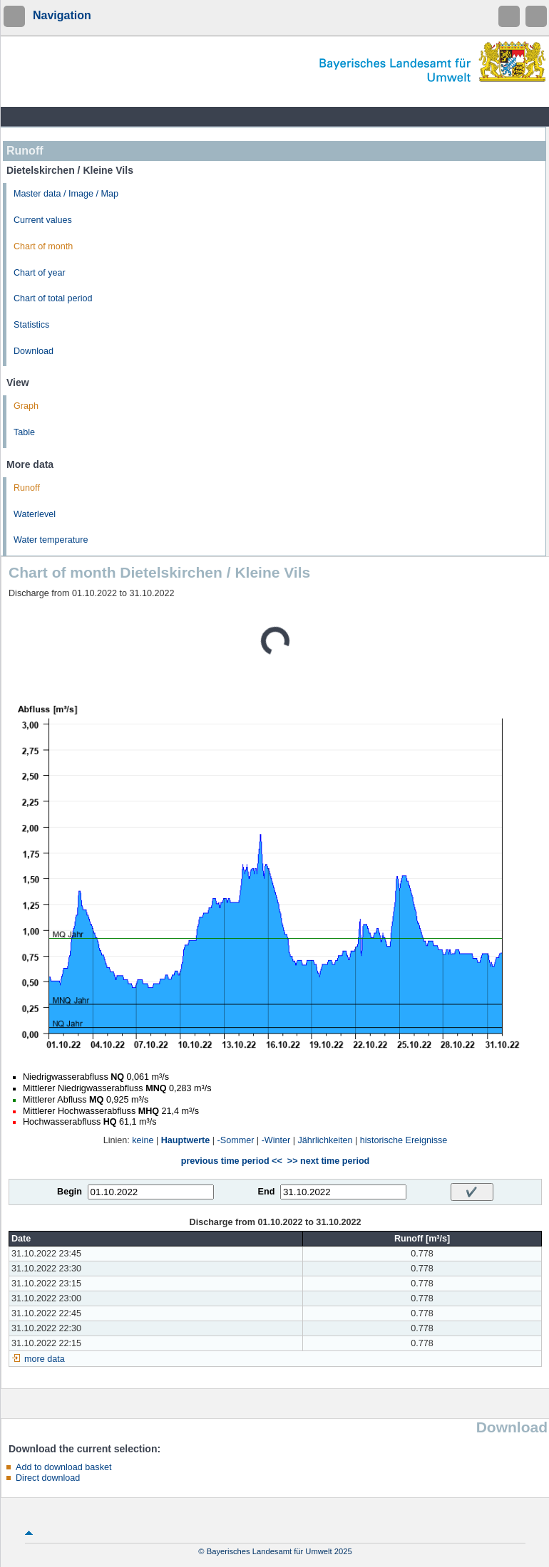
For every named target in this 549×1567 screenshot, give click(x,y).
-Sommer (236, 1140)
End (266, 1192)
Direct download (48, 1478)
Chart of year (40, 273)
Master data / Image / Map (66, 194)
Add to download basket (63, 1467)
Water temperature (51, 540)
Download (33, 351)
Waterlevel (35, 514)
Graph (26, 406)
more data (44, 1359)
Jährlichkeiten (325, 1140)
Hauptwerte (185, 1140)
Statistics (31, 325)
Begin (69, 1192)
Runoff (27, 488)
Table (24, 432)
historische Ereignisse (404, 1140)
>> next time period (328, 1161)
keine (142, 1140)
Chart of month (43, 246)
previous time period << (231, 1161)
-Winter (276, 1140)
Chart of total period (53, 298)
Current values (43, 220)
